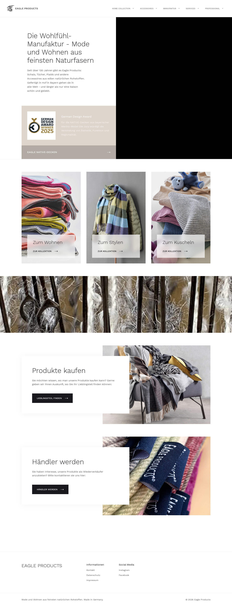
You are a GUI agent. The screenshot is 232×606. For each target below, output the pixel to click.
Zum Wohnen (47, 242)
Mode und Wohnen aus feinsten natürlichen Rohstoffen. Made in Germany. (62, 599)
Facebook (124, 575)
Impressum (92, 580)
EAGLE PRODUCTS (42, 565)
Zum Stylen (110, 242)
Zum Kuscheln (178, 242)
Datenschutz (93, 575)
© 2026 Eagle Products (198, 599)
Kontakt (90, 570)
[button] (123, 8)
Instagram (124, 570)
